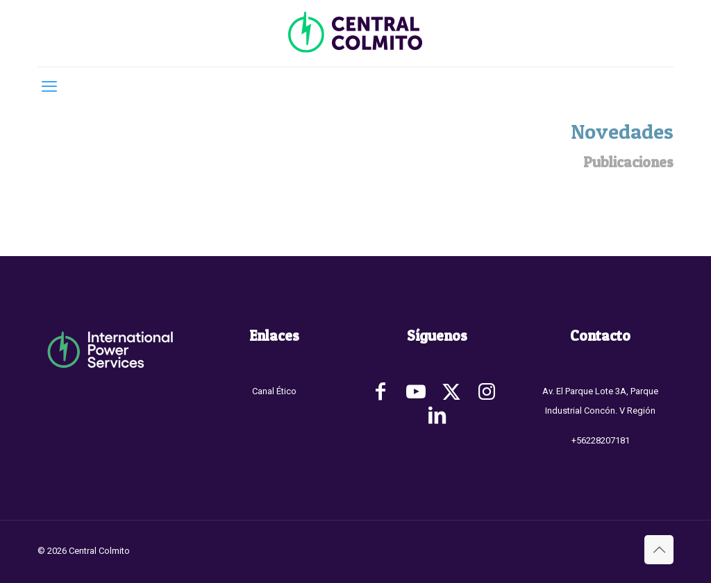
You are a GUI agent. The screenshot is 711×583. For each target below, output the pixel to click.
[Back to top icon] (659, 549)
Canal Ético (274, 391)
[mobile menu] (49, 87)
